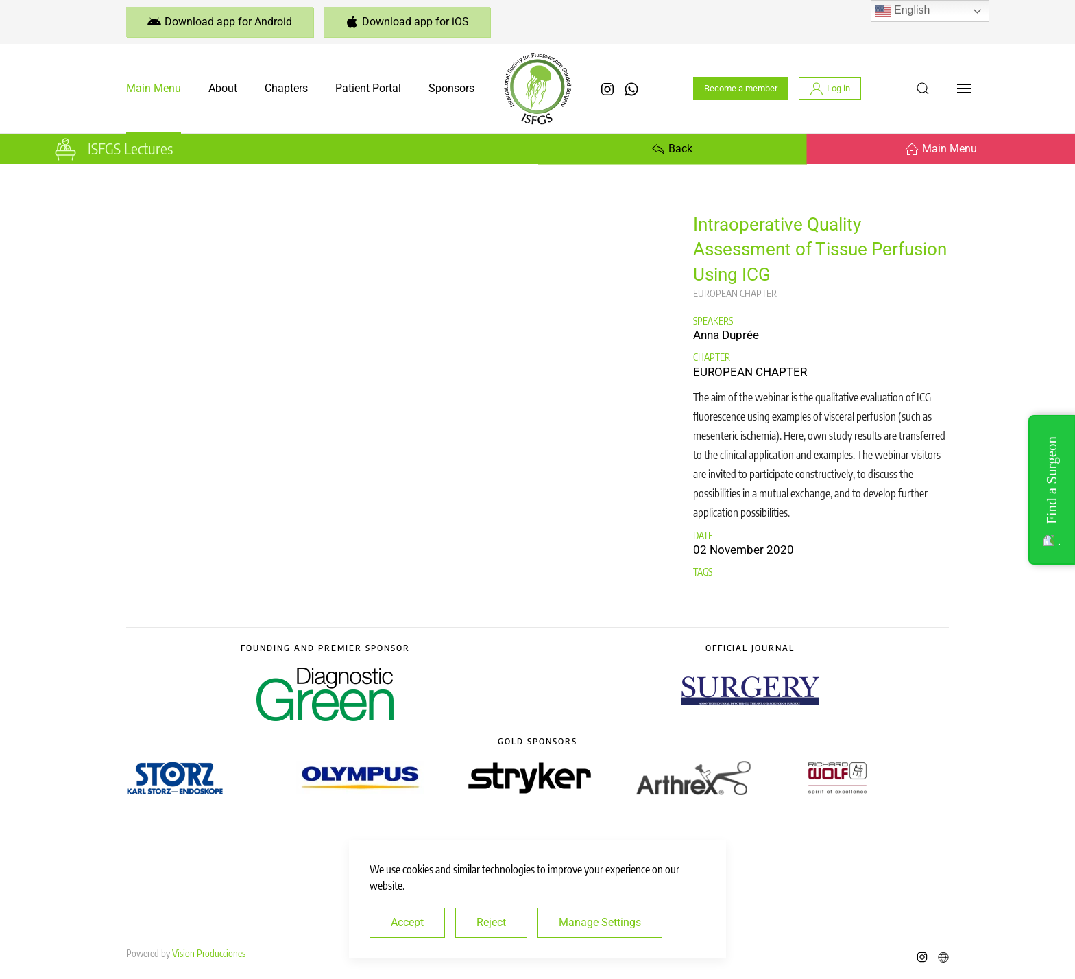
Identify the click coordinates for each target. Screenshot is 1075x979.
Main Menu (153, 88)
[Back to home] (537, 88)
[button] (923, 88)
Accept (407, 922)
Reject (491, 922)
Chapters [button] (286, 88)
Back (671, 149)
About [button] (222, 88)
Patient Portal (368, 88)
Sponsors (451, 88)
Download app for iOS (407, 22)
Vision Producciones (208, 953)
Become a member (740, 88)
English (902, 11)
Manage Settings (600, 922)
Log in (830, 88)
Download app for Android (219, 22)
